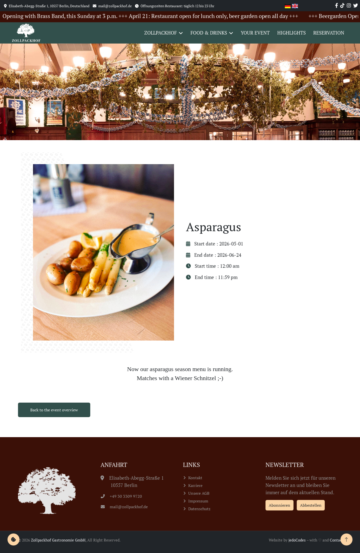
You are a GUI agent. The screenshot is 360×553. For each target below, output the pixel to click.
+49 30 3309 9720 (121, 496)
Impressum (198, 501)
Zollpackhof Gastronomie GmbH (58, 539)
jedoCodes (297, 539)
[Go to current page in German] (288, 5)
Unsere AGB (199, 493)
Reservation (328, 33)
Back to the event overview (54, 410)
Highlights (291, 33)
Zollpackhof (160, 33)
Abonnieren (279, 505)
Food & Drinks (208, 33)
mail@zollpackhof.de (124, 506)
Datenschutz (199, 508)
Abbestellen (311, 505)
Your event (255, 33)
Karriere (195, 485)
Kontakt (195, 477)
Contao (336, 539)
